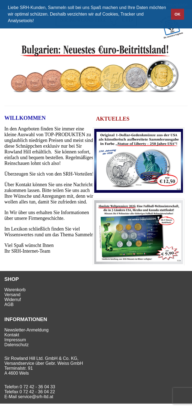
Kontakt (11, 335)
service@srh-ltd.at (35, 396)
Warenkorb (15, 289)
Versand (12, 294)
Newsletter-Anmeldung (26, 330)
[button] (36, 21)
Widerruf (12, 299)
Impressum (15, 339)
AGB (9, 304)
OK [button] (178, 14)
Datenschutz (16, 344)
